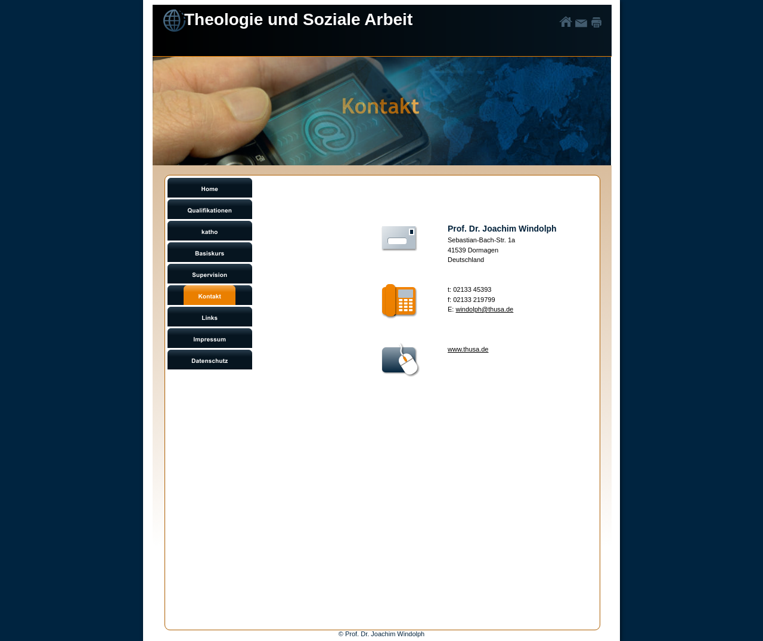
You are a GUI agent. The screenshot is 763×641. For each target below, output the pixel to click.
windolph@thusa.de (484, 309)
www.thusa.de (468, 349)
